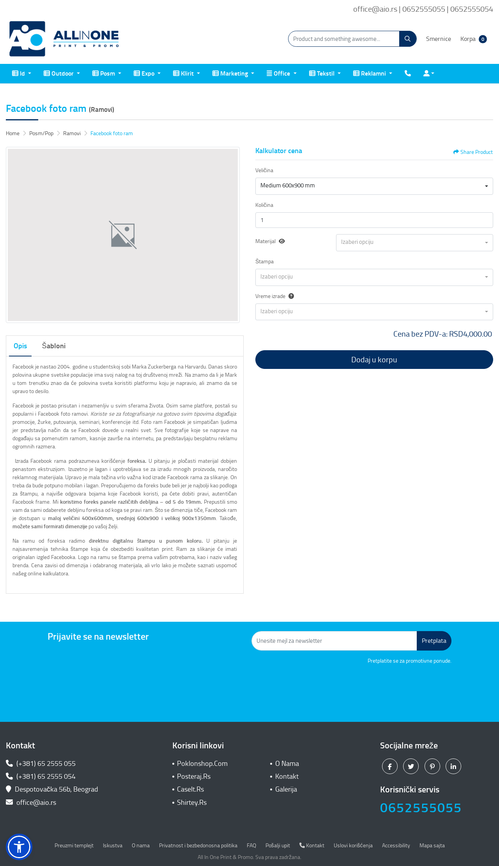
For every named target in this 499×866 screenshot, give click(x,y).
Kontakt (287, 776)
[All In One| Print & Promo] (64, 39)
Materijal (265, 241)
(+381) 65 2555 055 (41, 763)
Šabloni (53, 346)
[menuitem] (21, 73)
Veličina (264, 170)
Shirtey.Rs (192, 802)
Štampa (264, 261)
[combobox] (374, 186)
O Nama (287, 763)
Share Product (473, 152)
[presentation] (392, 686)
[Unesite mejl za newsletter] (334, 641)
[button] (19, 847)
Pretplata (434, 640)
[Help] (289, 296)
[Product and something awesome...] (352, 39)
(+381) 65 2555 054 (41, 776)
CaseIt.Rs (190, 789)
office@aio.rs (31, 802)
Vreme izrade (274, 296)
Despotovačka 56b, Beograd (53, 789)
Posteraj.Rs (194, 776)
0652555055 (421, 808)
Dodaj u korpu (374, 359)
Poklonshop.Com (202, 763)
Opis (20, 346)
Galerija (286, 789)
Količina (264, 205)
